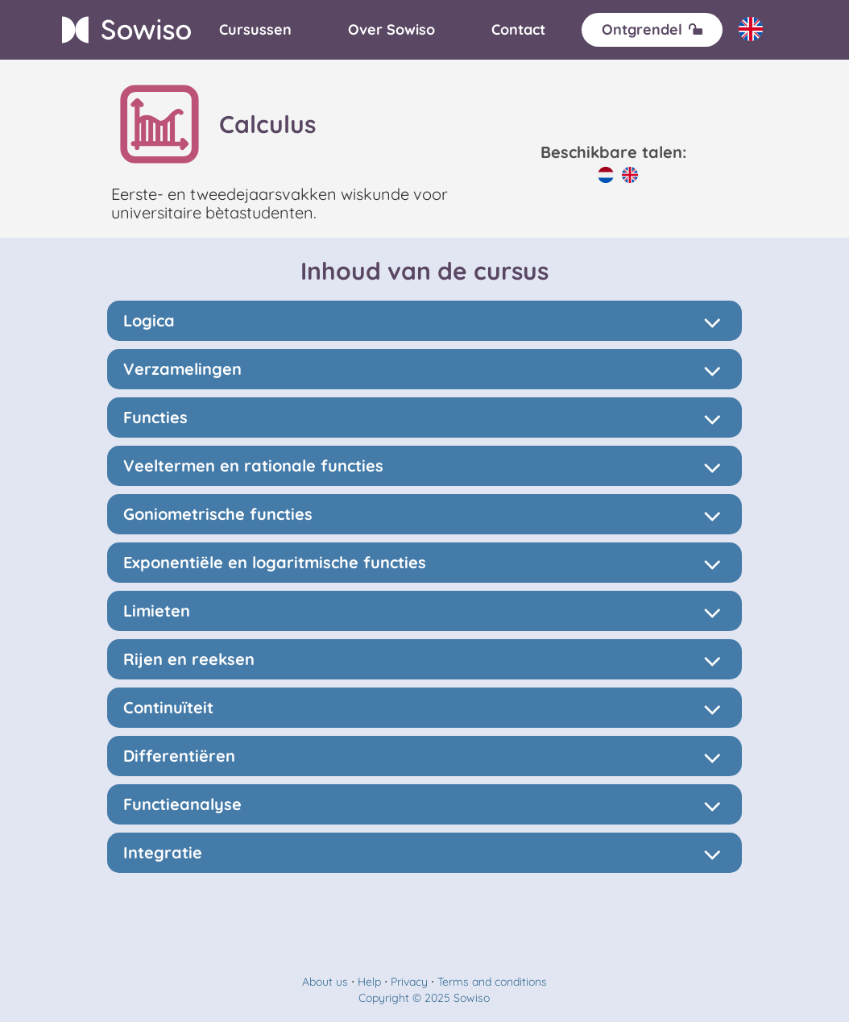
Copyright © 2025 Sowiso (424, 998)
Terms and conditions (492, 981)
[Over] (391, 30)
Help (369, 981)
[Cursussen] (255, 30)
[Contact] (518, 30)
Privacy (409, 981)
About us (325, 981)
